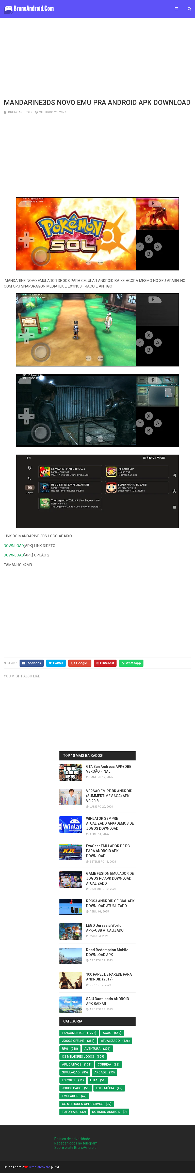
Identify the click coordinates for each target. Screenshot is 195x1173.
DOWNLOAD (14, 545)
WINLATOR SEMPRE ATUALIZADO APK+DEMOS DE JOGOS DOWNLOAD (110, 823)
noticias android (106, 1112)
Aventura (92, 1049)
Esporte (69, 1080)
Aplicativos (72, 1064)
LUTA (94, 1080)
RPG (65, 1049)
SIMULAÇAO (71, 1072)
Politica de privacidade (72, 1139)
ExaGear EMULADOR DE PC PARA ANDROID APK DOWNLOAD (108, 851)
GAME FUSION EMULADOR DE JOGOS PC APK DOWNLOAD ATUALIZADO (110, 878)
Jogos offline (73, 1041)
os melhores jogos (78, 1056)
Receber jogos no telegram (76, 1143)
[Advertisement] (97, 57)
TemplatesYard (39, 1167)
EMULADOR (70, 1096)
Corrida (104, 1064)
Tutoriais (70, 1112)
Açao (107, 1033)
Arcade (100, 1072)
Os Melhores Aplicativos (82, 1104)
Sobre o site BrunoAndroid (75, 1147)
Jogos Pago (72, 1088)
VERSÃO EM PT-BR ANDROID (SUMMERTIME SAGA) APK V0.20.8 (109, 796)
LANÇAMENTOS (73, 1033)
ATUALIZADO (110, 1041)
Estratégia (105, 1088)
